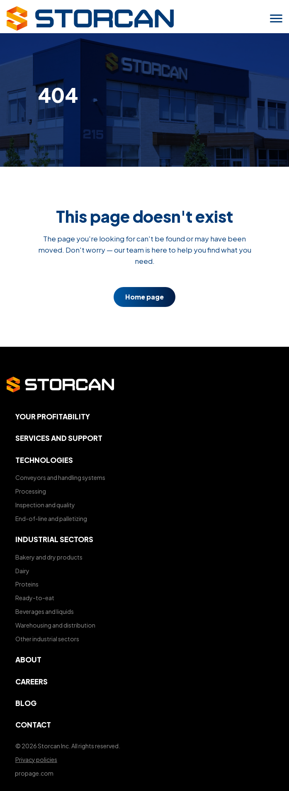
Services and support (58, 438)
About (28, 659)
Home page (144, 297)
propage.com (34, 773)
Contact (33, 724)
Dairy (22, 570)
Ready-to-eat (34, 597)
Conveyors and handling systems (60, 477)
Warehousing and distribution (55, 625)
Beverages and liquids (44, 611)
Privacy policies (36, 759)
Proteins (27, 584)
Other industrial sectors (47, 639)
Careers (31, 681)
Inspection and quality (45, 505)
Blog (25, 703)
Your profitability (52, 416)
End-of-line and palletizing (51, 518)
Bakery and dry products (49, 557)
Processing (30, 491)
